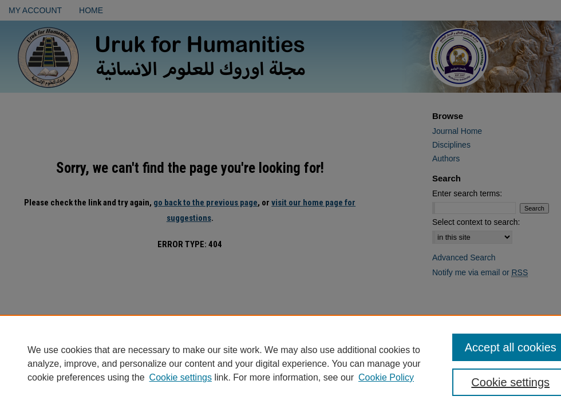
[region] (280, 363)
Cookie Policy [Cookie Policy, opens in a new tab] (386, 377)
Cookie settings (180, 377)
